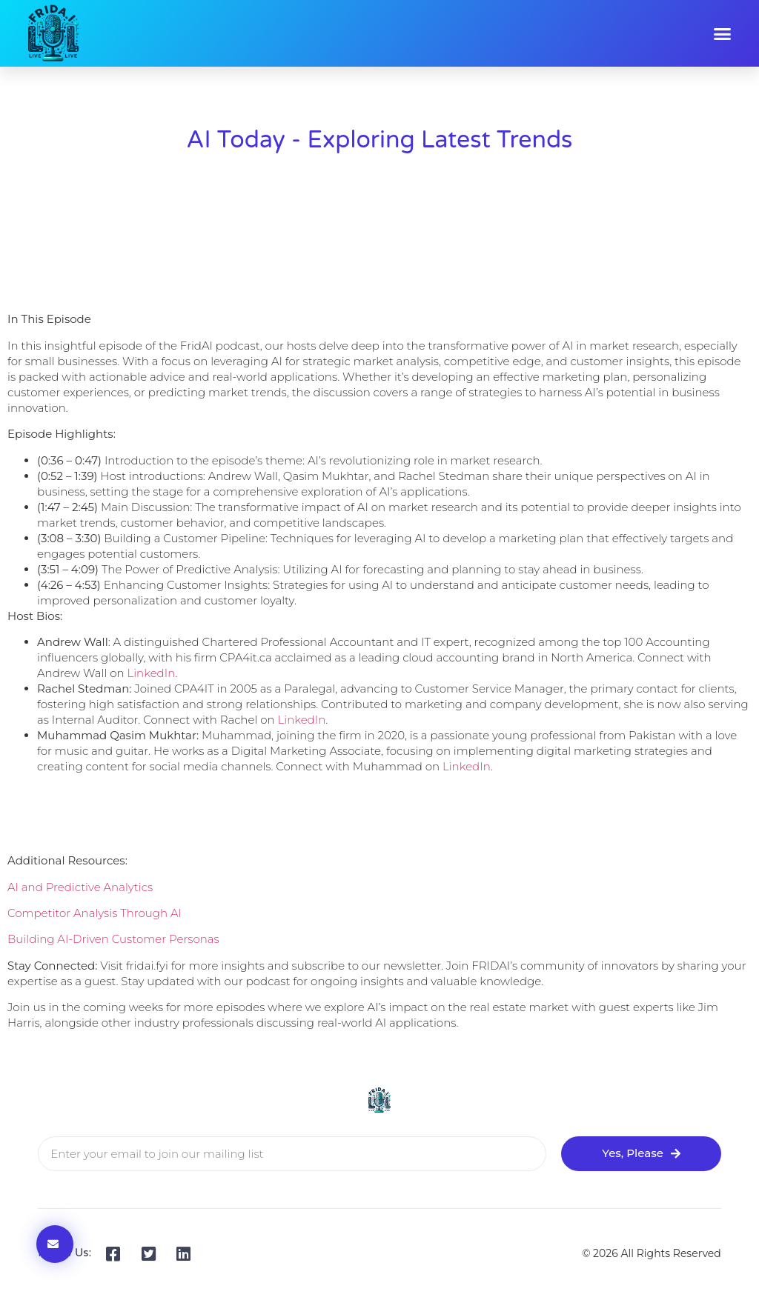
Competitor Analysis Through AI (94, 913)
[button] (723, 33)
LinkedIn (151, 673)
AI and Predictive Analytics (80, 887)
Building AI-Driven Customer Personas (113, 939)
